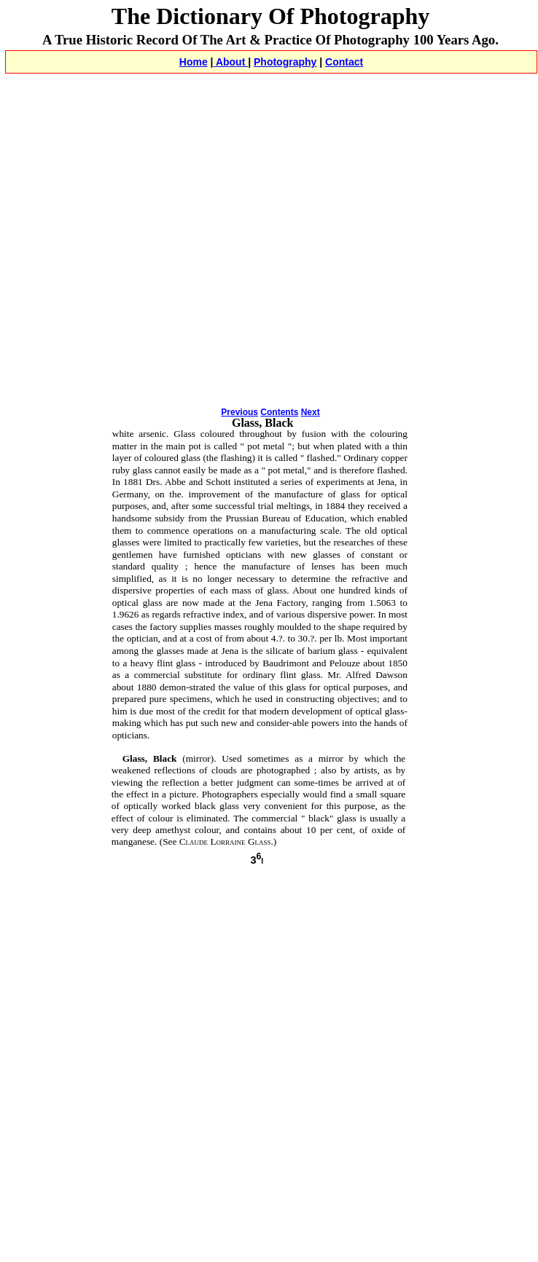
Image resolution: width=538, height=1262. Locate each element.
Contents (279, 412)
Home (193, 62)
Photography (285, 62)
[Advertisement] (136, 258)
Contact (344, 62)
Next (310, 412)
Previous (239, 412)
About (231, 62)
